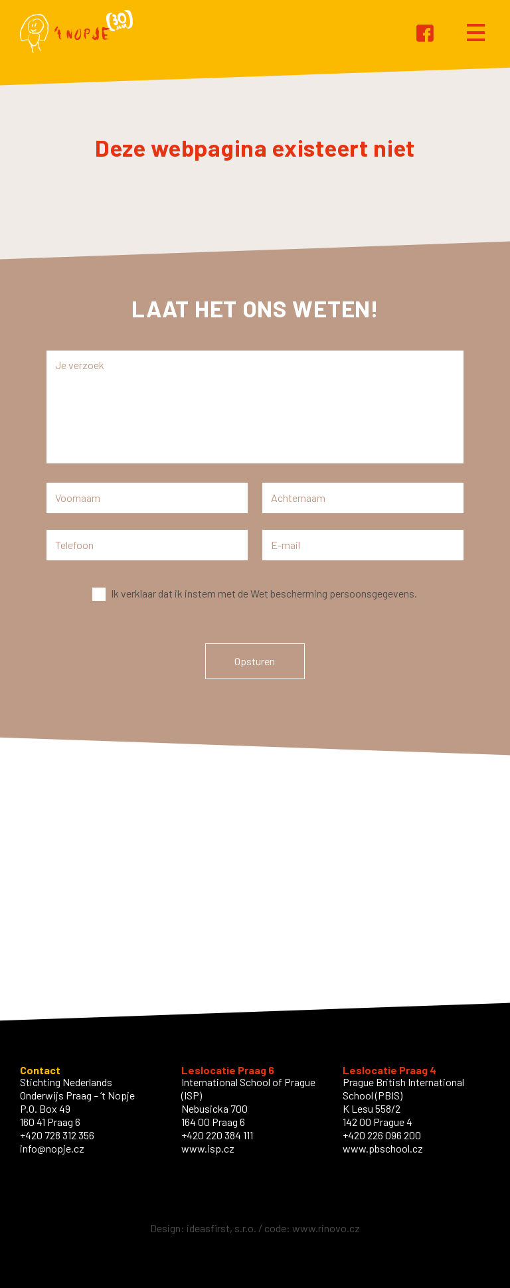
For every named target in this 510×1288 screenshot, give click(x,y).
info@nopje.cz (52, 1148)
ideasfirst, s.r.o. (221, 1228)
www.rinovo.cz (326, 1228)
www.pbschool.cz (383, 1148)
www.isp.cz (207, 1148)
